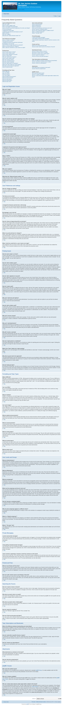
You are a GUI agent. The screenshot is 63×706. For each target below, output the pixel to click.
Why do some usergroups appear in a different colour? (43, 30)
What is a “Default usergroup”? (38, 31)
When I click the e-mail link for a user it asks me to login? (13, 47)
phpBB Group (39, 670)
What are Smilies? (6, 73)
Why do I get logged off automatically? (10, 26)
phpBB (27, 704)
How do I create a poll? (7, 55)
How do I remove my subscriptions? (39, 63)
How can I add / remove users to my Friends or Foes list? (43, 46)
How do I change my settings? (8, 39)
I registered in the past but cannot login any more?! (12, 31)
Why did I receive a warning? (8, 62)
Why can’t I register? (6, 34)
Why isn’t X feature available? (38, 74)
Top (4, 95)
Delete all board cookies (41, 701)
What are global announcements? (9, 76)
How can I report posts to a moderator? (10, 63)
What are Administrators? (37, 24)
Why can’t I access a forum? (8, 59)
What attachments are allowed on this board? (41, 67)
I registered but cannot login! (8, 30)
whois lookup (35, 686)
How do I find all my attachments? (39, 68)
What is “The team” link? (37, 33)
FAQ (56, 16)
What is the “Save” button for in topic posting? (11, 64)
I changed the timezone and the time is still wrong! (12, 42)
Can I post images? (6, 75)
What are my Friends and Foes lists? (39, 45)
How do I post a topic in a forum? (9, 51)
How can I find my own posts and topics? (40, 56)
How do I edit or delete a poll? (8, 58)
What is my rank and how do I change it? (10, 46)
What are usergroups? (36, 26)
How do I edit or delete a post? (8, 53)
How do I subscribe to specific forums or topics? (41, 61)
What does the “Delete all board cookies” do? (11, 35)
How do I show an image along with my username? (12, 44)
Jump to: (34, 698)
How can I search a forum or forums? (39, 51)
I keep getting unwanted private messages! (40, 38)
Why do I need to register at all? (8, 25)
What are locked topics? (7, 80)
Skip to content (21, 9)
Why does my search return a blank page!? (40, 53)
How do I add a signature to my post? (9, 54)
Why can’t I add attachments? (8, 60)
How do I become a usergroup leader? (39, 29)
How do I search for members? (38, 54)
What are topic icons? (6, 81)
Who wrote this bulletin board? (38, 73)
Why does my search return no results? (40, 52)
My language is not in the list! (8, 43)
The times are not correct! (7, 41)
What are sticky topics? (7, 79)
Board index (6, 13)
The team (33, 701)
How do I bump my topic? (7, 67)
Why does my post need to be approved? (10, 65)
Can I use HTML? (6, 72)
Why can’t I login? (6, 24)
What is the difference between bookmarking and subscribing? (44, 60)
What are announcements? (7, 77)
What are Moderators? (36, 25)
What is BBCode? (6, 71)
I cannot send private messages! (38, 37)
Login (59, 16)
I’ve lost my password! (6, 29)
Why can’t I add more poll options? (9, 56)
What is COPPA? (5, 33)
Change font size (59, 13)
